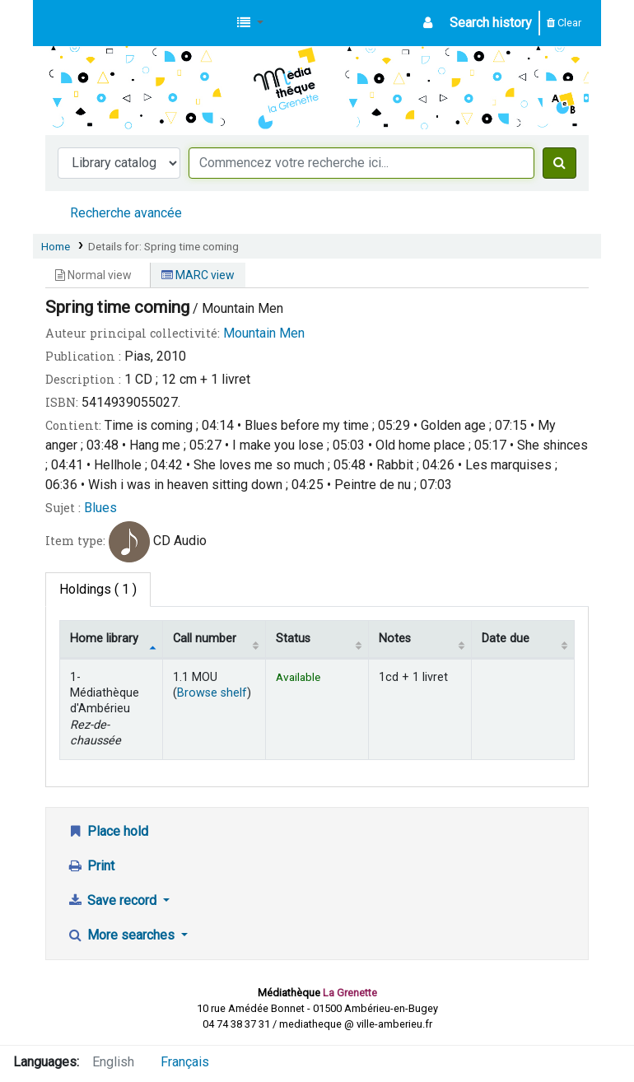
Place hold (107, 831)
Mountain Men (264, 333)
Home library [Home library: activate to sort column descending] (104, 639)
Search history (491, 22)
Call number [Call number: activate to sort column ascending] (204, 639)
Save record (113, 900)
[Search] (559, 163)
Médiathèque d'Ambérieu (87, 23)
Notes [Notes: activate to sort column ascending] (395, 639)
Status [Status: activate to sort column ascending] (293, 639)
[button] (250, 23)
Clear (564, 22)
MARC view (198, 275)
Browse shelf (212, 693)
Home (55, 246)
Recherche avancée (126, 213)
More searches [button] (122, 935)
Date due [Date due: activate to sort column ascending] (505, 639)
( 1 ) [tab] (98, 589)
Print (90, 866)
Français (185, 1062)
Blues (100, 507)
